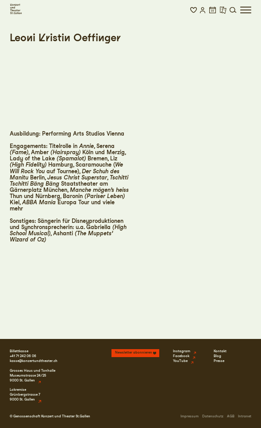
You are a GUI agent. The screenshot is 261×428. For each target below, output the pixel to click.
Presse (219, 361)
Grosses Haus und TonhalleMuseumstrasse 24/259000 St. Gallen (32, 375)
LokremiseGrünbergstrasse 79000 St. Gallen (25, 394)
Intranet (244, 416)
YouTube (180, 361)
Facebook (181, 356)
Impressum (189, 416)
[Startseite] (16, 9)
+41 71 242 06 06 (23, 356)
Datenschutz (212, 416)
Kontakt (220, 351)
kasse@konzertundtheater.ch (34, 361)
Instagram (181, 351)
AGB (230, 416)
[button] (193, 10)
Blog (217, 356)
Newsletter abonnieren (133, 352)
